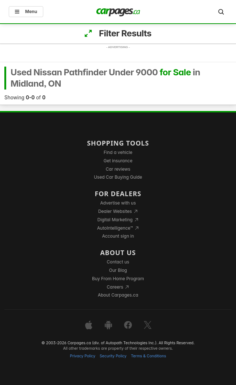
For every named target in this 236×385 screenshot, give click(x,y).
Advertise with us (118, 203)
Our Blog (118, 270)
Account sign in (118, 236)
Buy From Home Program (118, 278)
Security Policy (113, 356)
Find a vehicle (118, 152)
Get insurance (118, 160)
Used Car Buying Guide (118, 177)
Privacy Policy (82, 356)
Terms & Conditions (148, 356)
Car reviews (118, 169)
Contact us (118, 262)
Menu (26, 11)
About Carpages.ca (118, 295)
